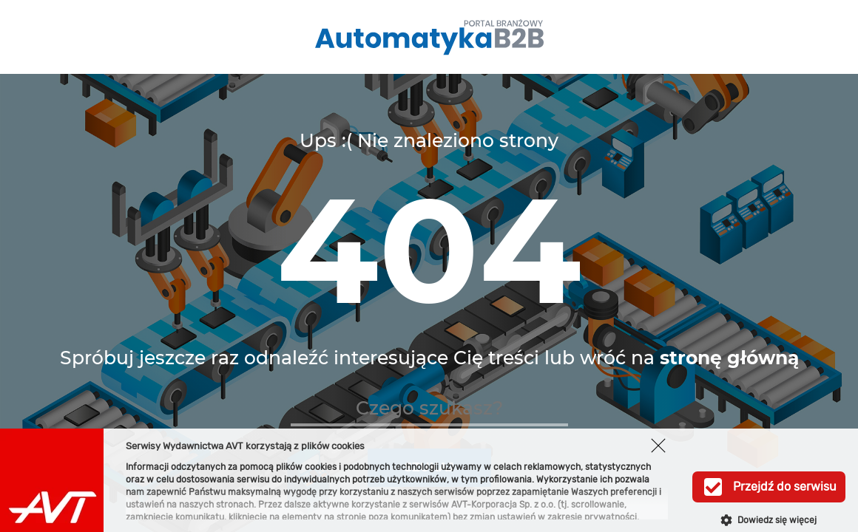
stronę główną (729, 358)
